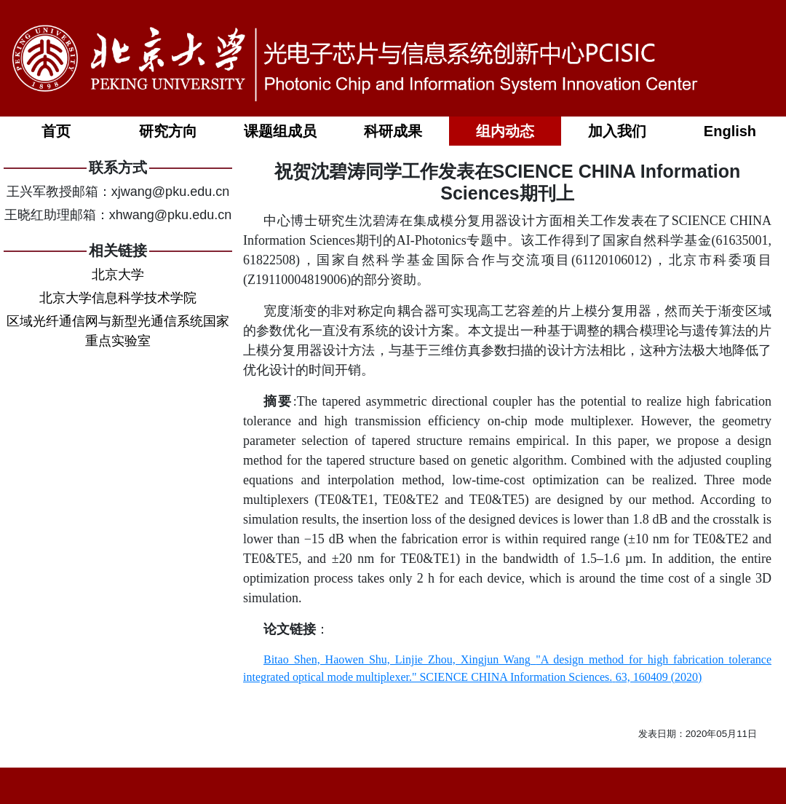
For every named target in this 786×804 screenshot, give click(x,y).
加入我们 (617, 131)
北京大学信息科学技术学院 (117, 298)
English (730, 131)
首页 (56, 131)
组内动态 (505, 131)
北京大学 (118, 274)
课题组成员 (280, 131)
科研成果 (393, 131)
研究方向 (168, 131)
